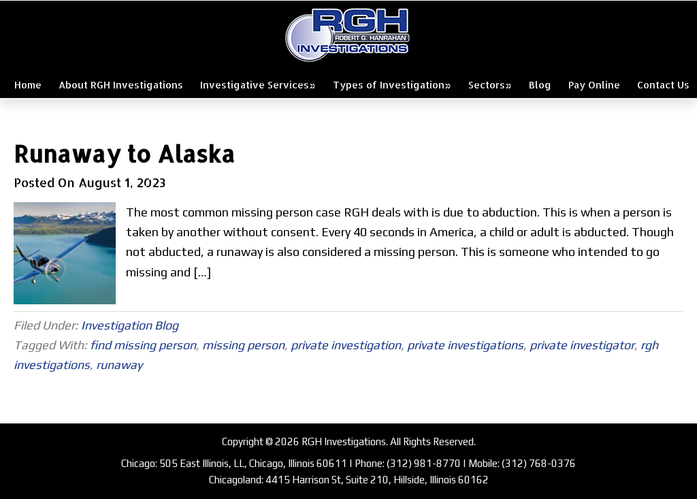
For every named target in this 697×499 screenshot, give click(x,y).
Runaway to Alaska (124, 153)
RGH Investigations (348, 35)
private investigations (465, 345)
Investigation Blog (129, 325)
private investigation (346, 345)
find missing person (143, 345)
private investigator (582, 345)
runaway (119, 364)
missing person (243, 345)
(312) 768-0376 (539, 463)
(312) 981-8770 (424, 463)
